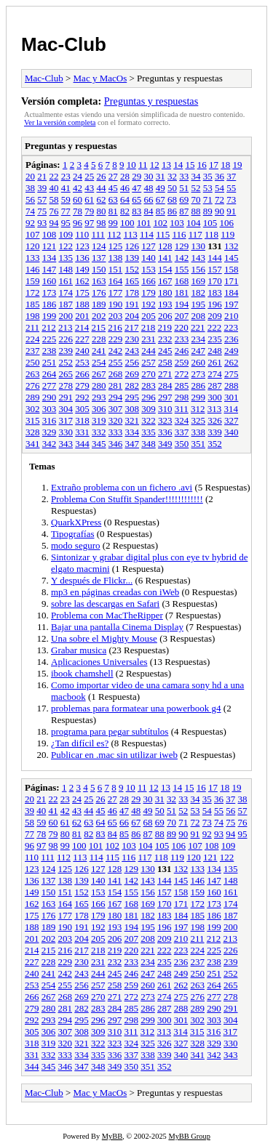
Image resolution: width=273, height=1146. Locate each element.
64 (125, 199)
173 (49, 292)
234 (198, 339)
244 (148, 350)
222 (214, 327)
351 (198, 443)
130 (198, 246)
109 (66, 234)
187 (66, 304)
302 (32, 408)
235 (214, 339)
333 (115, 432)
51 (184, 187)
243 (132, 350)
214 (82, 327)
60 (77, 199)
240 (82, 350)
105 (210, 222)
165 (132, 280)
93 (42, 222)
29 (136, 176)
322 (148, 420)
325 (198, 420)
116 (179, 234)
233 (182, 339)
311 (182, 408)
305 (82, 408)
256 (132, 362)
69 (184, 199)
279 (82, 385)
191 (132, 304)
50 (172, 187)
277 (49, 385)
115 (163, 234)
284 (165, 385)
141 (165, 257)
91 (231, 211)
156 (198, 269)
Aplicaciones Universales (99, 661)
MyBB (112, 1136)
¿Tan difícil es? (79, 743)
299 (198, 397)
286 (198, 385)
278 (66, 385)
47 (136, 187)
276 (32, 385)
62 (101, 199)
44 (101, 187)
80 (101, 211)
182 (198, 292)
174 (66, 292)
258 (165, 362)
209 (214, 315)
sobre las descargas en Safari (105, 603)
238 (49, 350)
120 (32, 246)
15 (189, 164)
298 (182, 397)
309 (148, 408)
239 (66, 350)
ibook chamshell (82, 673)
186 (49, 304)
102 (161, 222)
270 (148, 373)
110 (82, 234)
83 (136, 211)
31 (160, 176)
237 (32, 350)
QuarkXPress (76, 522)
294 (115, 397)
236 (231, 339)
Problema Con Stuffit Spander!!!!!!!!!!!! (127, 498)
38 (30, 187)
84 (149, 211)
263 (32, 373)
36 (219, 176)
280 (99, 385)
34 (196, 176)
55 (231, 187)
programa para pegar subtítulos (109, 731)
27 (113, 176)
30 (149, 176)
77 (66, 211)
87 (184, 211)
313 (214, 408)
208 (198, 315)
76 (54, 211)
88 (196, 211)
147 (49, 269)
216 (115, 327)
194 (182, 304)
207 (182, 315)
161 (66, 280)
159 (32, 280)
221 (198, 327)
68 (172, 199)
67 (160, 199)
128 (165, 246)
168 (182, 280)
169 (198, 280)
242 (115, 350)
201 (82, 315)
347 (132, 443)
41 (66, 187)
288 (231, 385)
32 (172, 176)
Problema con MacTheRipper (107, 615)
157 (214, 269)
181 (182, 292)
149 (82, 269)
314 (231, 408)
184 (231, 292)
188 (82, 304)
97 (89, 222)
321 (132, 420)
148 (66, 269)
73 (231, 199)
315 (32, 420)
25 (89, 176)
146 (32, 269)
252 (66, 362)
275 (231, 373)
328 (32, 432)
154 (165, 269)
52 (196, 187)
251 (49, 362)
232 (165, 339)
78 (77, 211)
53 (208, 187)
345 (99, 443)
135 (66, 257)
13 (166, 164)
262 (231, 362)
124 (99, 246)
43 (89, 187)
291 (66, 397)
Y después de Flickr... (91, 580)
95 (66, 222)
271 (165, 373)
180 (165, 292)
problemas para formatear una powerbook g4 (136, 708)
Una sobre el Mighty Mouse (104, 638)
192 (148, 304)
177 (115, 292)
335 (148, 432)
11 (143, 164)
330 (66, 432)
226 (66, 339)
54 (219, 187)
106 (227, 222)
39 (42, 187)
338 (198, 432)
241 (99, 350)
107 (32, 234)
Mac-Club (63, 44)
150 (99, 269)
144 (214, 257)
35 (208, 176)
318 (82, 420)
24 (77, 176)
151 (115, 269)
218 (148, 327)
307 (115, 408)
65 (136, 199)
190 (115, 304)
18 (225, 164)
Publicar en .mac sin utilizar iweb (114, 754)
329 (49, 432)
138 (115, 257)
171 (231, 280)
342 (49, 443)
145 (231, 257)
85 (160, 211)
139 (132, 257)
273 (198, 373)
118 (211, 234)
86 (172, 211)
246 (182, 350)
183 (214, 292)
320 (115, 420)
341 (32, 443)
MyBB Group (189, 1136)
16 (202, 164)
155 (182, 269)
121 (49, 246)
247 (198, 350)
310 (165, 408)
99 (113, 222)
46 (125, 187)
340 (231, 432)
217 (131, 327)
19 (237, 164)
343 (66, 443)
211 (32, 327)
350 (182, 443)
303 (49, 408)
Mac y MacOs (100, 78)
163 (99, 280)
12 (154, 164)
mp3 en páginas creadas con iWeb (115, 591)
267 (99, 373)
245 (165, 350)
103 (177, 222)
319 (99, 420)
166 (148, 280)
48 (149, 187)
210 (231, 315)
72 (219, 199)
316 (49, 420)
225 (49, 339)
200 (66, 315)
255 (115, 362)
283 (148, 385)
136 (82, 257)
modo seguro (75, 545)
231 (148, 339)
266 (82, 373)
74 (30, 211)
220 (181, 327)
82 (125, 211)
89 (208, 211)
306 (99, 408)
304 (66, 408)
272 (182, 373)
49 (160, 187)
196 (214, 304)
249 (231, 350)
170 (214, 280)
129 (182, 246)
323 (165, 420)
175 (82, 292)
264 (49, 373)
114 (147, 234)
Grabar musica (78, 650)
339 (214, 432)
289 (32, 397)
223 (231, 327)
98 (101, 222)
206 (165, 315)
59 (66, 199)
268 (115, 373)
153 (148, 269)
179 (148, 292)
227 (82, 339)
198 (32, 315)
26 (101, 176)
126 (132, 246)
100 (127, 222)
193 (165, 304)
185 (32, 304)
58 (54, 199)
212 (48, 327)
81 (113, 211)
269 (132, 373)
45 (113, 187)
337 (182, 432)
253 (82, 362)
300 (214, 397)
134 (49, 257)
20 (30, 176)
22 (54, 176)
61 (89, 199)
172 (32, 292)
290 (49, 397)
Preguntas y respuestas (151, 101)
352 (214, 443)
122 (66, 246)
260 (198, 362)
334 (132, 432)
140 (148, 257)
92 (30, 222)
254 (99, 362)
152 (132, 269)
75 (42, 211)
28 (125, 176)
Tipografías (72, 533)
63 (113, 199)
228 (99, 339)
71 (208, 199)
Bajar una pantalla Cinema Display (117, 626)
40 (54, 187)
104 (193, 222)
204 (132, 315)
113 (131, 234)
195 (198, 304)
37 (231, 176)
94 (54, 222)
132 (231, 246)
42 (77, 187)
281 (115, 385)
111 (99, 234)
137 (99, 257)
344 (82, 443)
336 (165, 432)
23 (66, 176)
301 (231, 397)
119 (227, 234)
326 (214, 420)
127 (148, 246)
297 (165, 397)
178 (132, 292)
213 (65, 327)
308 (132, 408)
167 (165, 280)
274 (214, 373)
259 (182, 362)
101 (144, 222)
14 (178, 164)
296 (148, 397)
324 (182, 420)
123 (82, 246)
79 (89, 211)
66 (149, 199)
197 (231, 304)
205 (148, 315)
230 (132, 339)
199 (49, 315)
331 (82, 432)
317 (66, 420)
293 (99, 397)
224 (32, 339)
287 (214, 385)
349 (165, 443)
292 (82, 397)
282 (132, 385)
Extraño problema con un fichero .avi (121, 487)
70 (196, 199)
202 (99, 315)
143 (198, 257)
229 (115, 339)
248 (214, 350)
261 (214, 362)
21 (42, 176)
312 (198, 408)
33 (184, 176)
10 (131, 164)
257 (148, 362)
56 (30, 199)
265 (66, 373)
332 (99, 432)
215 (99, 327)
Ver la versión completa (59, 122)
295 (132, 397)
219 (165, 327)
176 (99, 292)
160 (49, 280)
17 (213, 164)
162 (82, 280)
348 (148, 443)
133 (32, 257)
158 (231, 269)
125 (115, 246)
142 (182, 257)
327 (231, 420)
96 (77, 222)
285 (182, 385)
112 (114, 234)
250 (32, 362)
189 (99, 304)
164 (115, 280)
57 (42, 199)
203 (115, 315)
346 (115, 443)
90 (219, 211)
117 (195, 234)
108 (49, 234)
